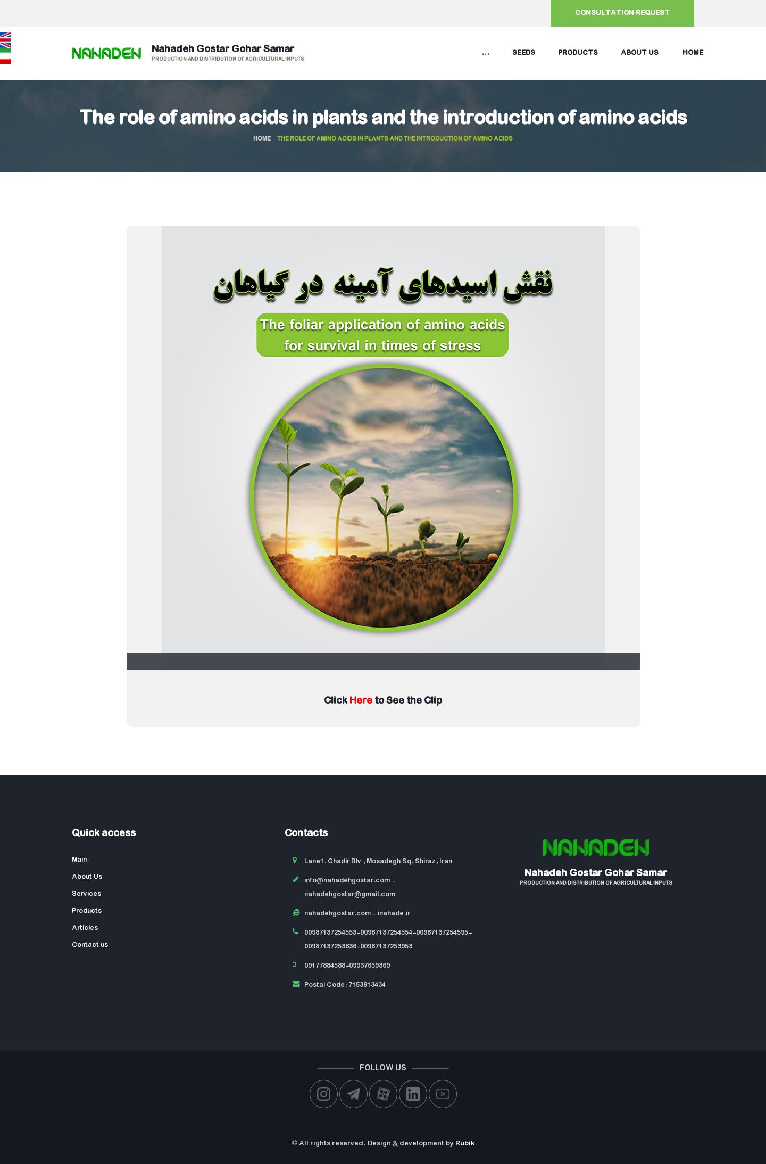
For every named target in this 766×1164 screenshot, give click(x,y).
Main (79, 859)
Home (692, 53)
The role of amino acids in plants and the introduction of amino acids (383, 119)
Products (578, 53)
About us (640, 53)
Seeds (523, 53)
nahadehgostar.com (337, 913)
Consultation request (622, 13)
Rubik (464, 1143)
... (485, 53)
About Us (87, 876)
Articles (85, 928)
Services (86, 893)
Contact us (90, 945)
